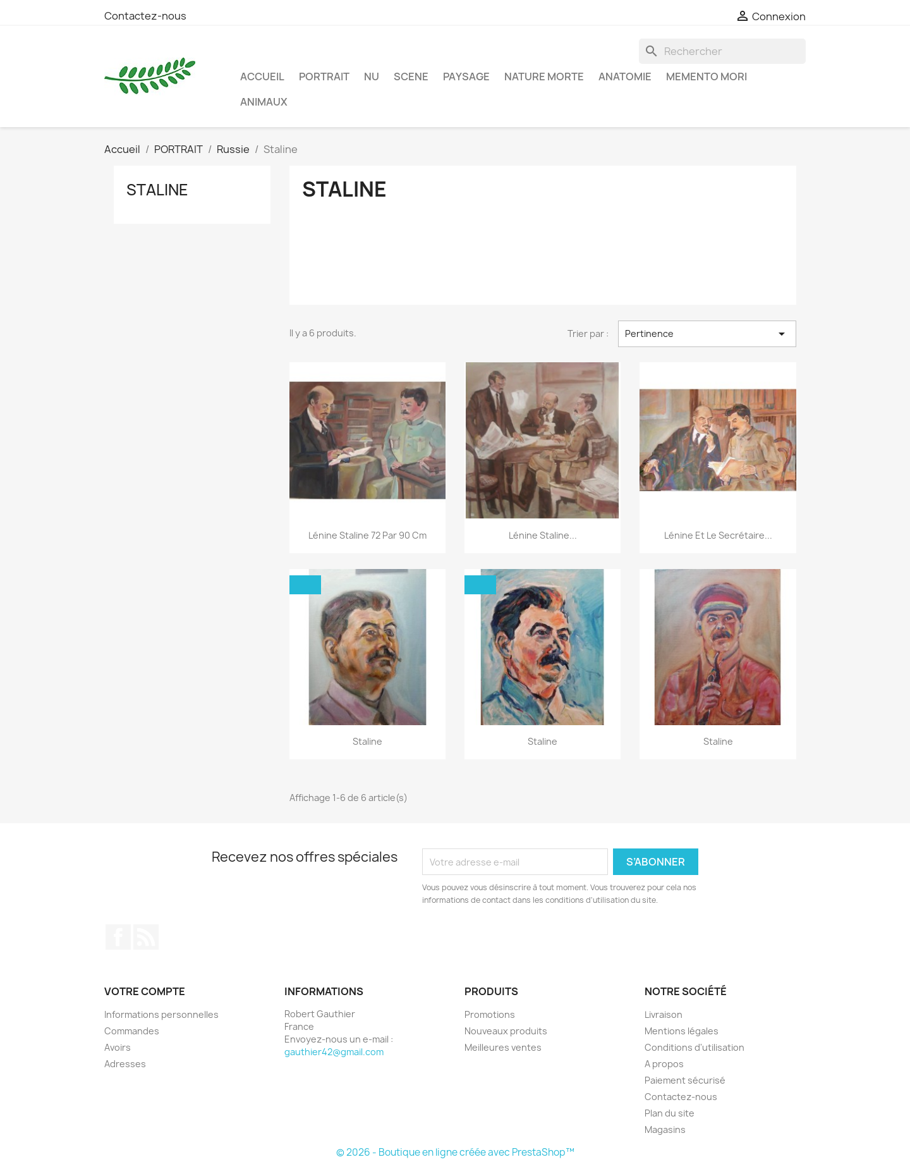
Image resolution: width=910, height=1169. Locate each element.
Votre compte (144, 991)
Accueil (262, 76)
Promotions (489, 1014)
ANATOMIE (625, 76)
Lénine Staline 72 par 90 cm (367, 535)
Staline (157, 189)
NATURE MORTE (544, 76)
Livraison (663, 1014)
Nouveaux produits (505, 1031)
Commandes (131, 1031)
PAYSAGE (466, 76)
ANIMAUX (264, 102)
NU (371, 76)
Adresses (125, 1064)
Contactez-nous (145, 16)
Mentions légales (682, 1031)
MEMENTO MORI (706, 76)
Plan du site (670, 1113)
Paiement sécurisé (685, 1080)
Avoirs (117, 1047)
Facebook (118, 937)
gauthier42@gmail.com (334, 1052)
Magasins (665, 1129)
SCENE (411, 76)
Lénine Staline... (543, 535)
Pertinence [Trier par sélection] (707, 333)
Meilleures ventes (503, 1047)
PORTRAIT (324, 76)
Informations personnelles (161, 1014)
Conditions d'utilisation (694, 1047)
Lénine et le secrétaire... (718, 535)
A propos (664, 1064)
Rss (146, 937)
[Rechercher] (722, 51)
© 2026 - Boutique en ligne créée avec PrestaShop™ (455, 1152)
